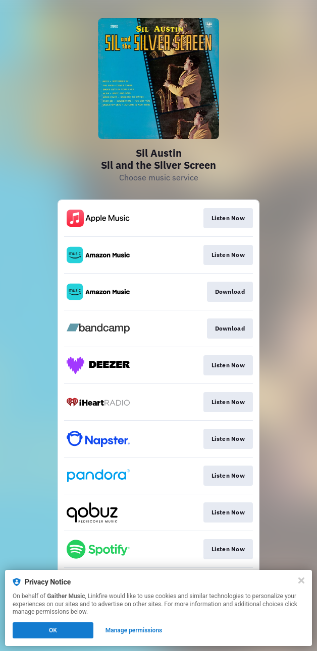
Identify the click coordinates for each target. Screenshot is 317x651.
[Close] (301, 580)
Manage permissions (134, 630)
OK (53, 630)
